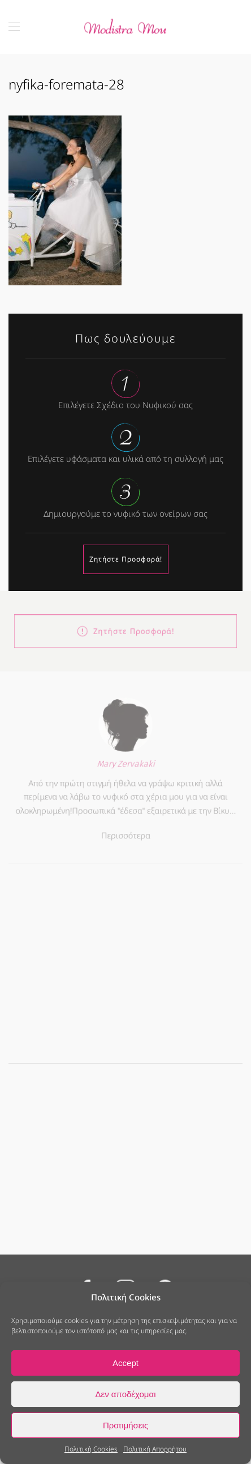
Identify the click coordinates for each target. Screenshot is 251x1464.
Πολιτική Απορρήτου (155, 1449)
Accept (125, 1363)
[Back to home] (125, 27)
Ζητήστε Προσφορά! (125, 559)
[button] (14, 27)
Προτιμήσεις (125, 1425)
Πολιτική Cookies (91, 1449)
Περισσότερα (125, 833)
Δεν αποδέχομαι (125, 1394)
